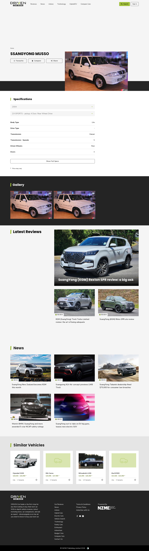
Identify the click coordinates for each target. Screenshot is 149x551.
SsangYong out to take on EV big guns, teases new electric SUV (74, 412)
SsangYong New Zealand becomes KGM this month (30, 372)
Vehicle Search (59, 519)
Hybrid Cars (58, 513)
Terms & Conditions (83, 504)
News (42, 4)
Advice (51, 4)
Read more (25, 464)
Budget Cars (59, 533)
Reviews (33, 4)
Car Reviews (59, 504)
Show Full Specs (52, 161)
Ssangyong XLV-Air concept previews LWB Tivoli (74, 372)
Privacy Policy (81, 507)
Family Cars (58, 524)
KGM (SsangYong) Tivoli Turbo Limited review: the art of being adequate (74, 307)
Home (12, 48)
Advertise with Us (83, 510)
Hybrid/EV (73, 4)
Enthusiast (58, 527)
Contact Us (58, 539)
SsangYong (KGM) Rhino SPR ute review (117, 319)
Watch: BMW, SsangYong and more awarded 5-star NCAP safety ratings (30, 412)
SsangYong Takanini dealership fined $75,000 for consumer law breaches (118, 372)
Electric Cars (59, 516)
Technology (61, 4)
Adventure (58, 530)
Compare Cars (86, 4)
